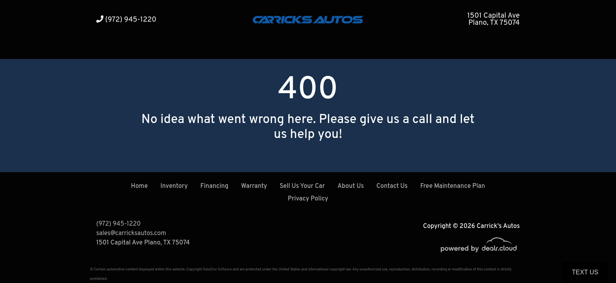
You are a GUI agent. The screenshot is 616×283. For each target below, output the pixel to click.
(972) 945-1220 (126, 19)
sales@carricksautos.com (131, 233)
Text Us (585, 272)
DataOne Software (217, 269)
